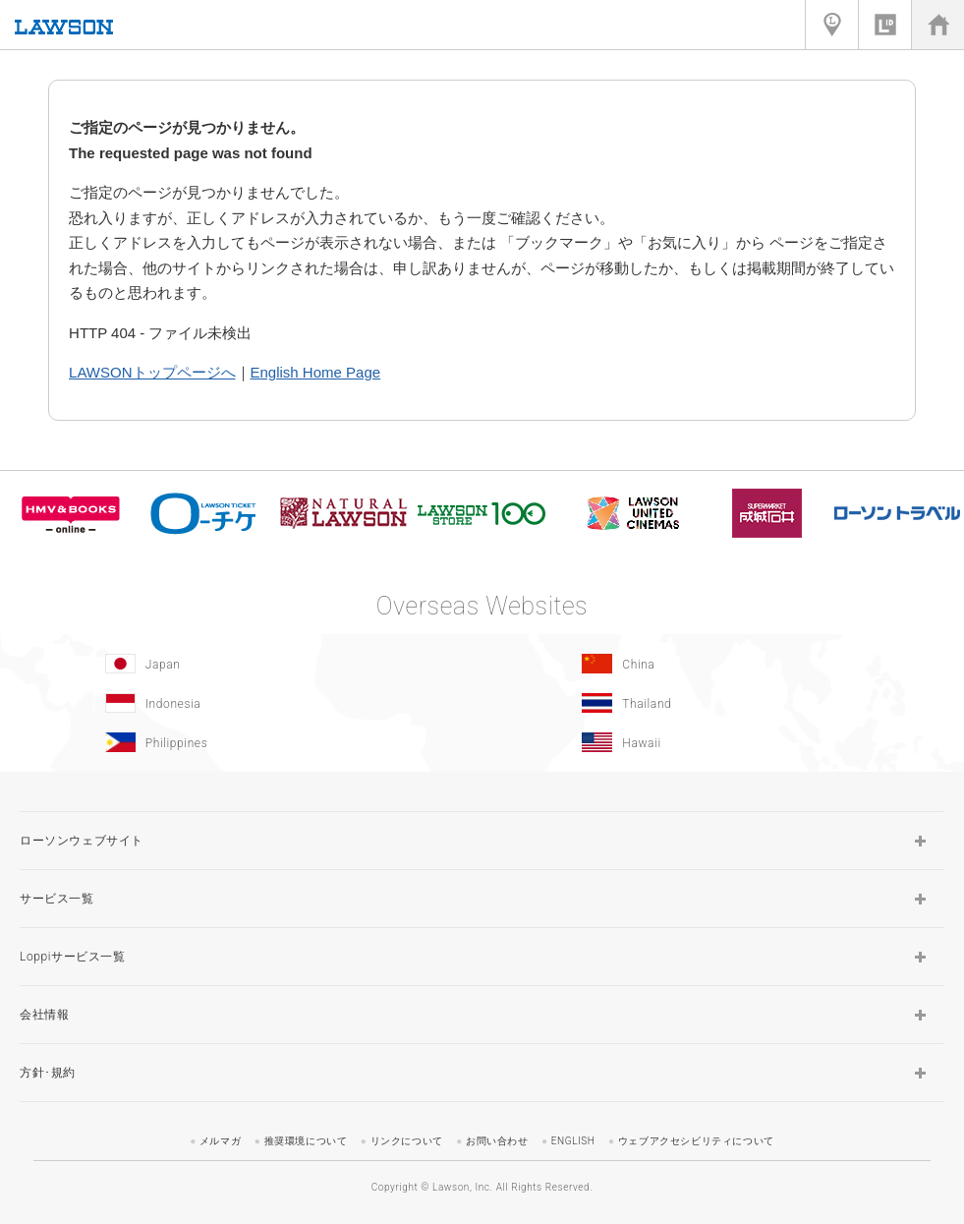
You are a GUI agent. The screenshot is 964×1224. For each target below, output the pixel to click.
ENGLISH (573, 1141)
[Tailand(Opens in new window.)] (716, 703)
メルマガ (220, 1141)
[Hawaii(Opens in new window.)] (716, 742)
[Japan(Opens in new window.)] (239, 663)
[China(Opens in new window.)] (716, 663)
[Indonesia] (239, 703)
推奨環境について (306, 1141)
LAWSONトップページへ (152, 372)
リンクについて (406, 1141)
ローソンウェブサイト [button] (81, 840)
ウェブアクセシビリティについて (696, 1141)
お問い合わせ (497, 1141)
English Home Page (316, 372)
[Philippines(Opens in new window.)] (239, 742)
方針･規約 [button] (48, 1072)
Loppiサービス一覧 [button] (73, 956)
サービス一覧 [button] (57, 898)
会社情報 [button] (44, 1014)
